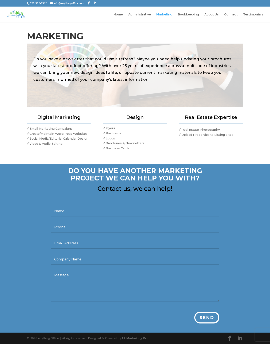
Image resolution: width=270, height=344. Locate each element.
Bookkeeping (188, 14)
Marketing (164, 14)
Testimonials (253, 14)
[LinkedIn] (94, 3)
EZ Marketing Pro (135, 338)
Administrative (139, 14)
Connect (231, 14)
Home (118, 14)
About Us (211, 14)
